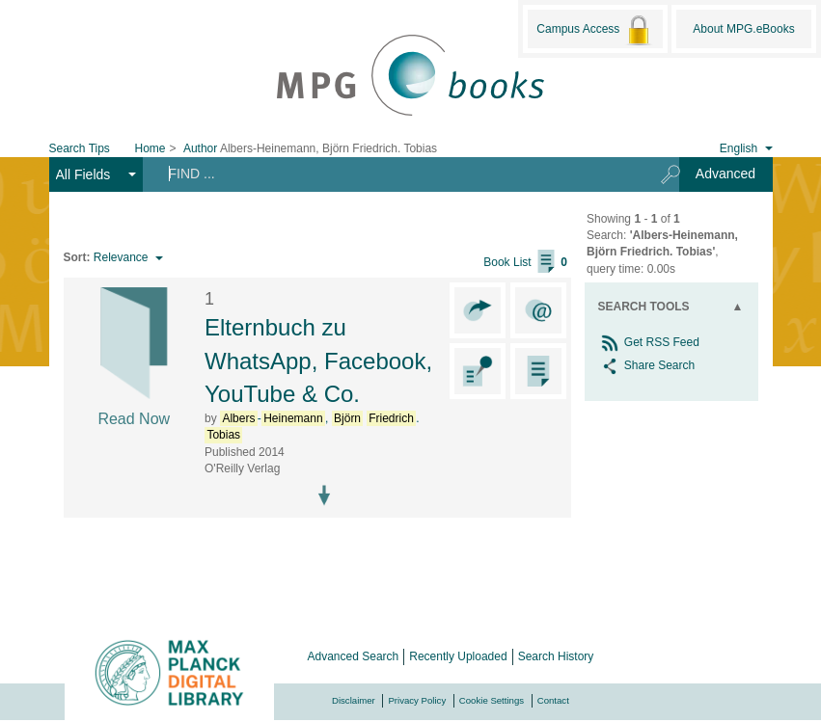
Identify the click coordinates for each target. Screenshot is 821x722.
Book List (525, 262)
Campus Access (594, 29)
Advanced (725, 173)
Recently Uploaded (457, 656)
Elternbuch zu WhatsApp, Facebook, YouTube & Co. (318, 360)
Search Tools (644, 306)
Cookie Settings (491, 700)
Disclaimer (353, 700)
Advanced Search (353, 656)
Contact (553, 700)
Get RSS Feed (648, 342)
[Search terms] (395, 173)
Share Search (647, 365)
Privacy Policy (417, 700)
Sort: (77, 257)
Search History (556, 656)
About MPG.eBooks (743, 29)
